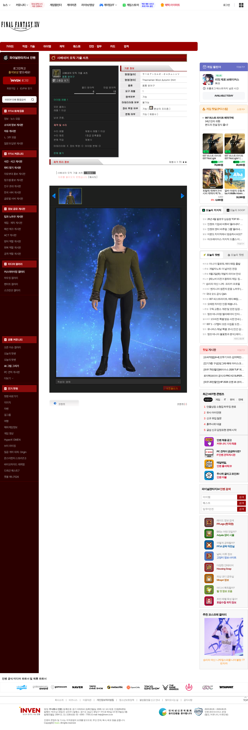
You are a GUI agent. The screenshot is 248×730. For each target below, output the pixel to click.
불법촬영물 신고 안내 (150, 700)
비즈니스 (73, 700)
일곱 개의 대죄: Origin (15, 452)
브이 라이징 (10, 445)
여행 (6, 421)
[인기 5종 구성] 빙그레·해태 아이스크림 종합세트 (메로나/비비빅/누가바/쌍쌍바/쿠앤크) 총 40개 (224, 363)
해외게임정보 (10, 427)
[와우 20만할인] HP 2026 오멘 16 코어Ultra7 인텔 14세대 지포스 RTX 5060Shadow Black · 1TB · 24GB (224, 381)
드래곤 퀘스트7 (11, 470)
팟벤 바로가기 (11, 396)
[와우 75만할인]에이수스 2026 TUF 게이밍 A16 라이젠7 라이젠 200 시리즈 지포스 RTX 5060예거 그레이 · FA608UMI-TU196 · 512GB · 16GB (224, 369)
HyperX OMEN (12, 439)
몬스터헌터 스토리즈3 (15, 458)
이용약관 (87, 700)
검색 (32, 99)
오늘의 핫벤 (10, 353)
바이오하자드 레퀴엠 (14, 464)
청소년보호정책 (126, 700)
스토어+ (241, 109)
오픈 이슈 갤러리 (12, 347)
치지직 (7, 402)
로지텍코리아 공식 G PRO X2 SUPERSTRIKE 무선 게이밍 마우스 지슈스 (224, 375)
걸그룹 (7, 414)
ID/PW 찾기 (26, 88)
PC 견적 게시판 (12, 372)
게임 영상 (9, 433)
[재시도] (92, 177)
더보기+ (241, 67)
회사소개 (59, 700)
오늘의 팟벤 (10, 359)
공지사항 (188, 700)
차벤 (6, 408)
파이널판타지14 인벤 (22, 58)
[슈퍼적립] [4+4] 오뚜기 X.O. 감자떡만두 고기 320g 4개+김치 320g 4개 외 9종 (224, 357)
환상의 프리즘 (159, 108)
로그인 (226, 5)
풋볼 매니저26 (11, 476)
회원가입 (11, 88)
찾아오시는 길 (171, 700)
